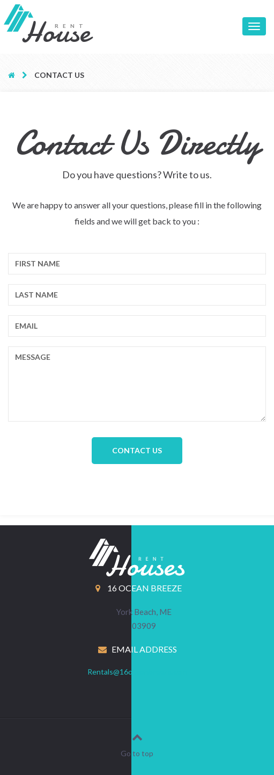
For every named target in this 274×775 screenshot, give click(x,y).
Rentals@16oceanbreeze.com (137, 671)
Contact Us (137, 450)
